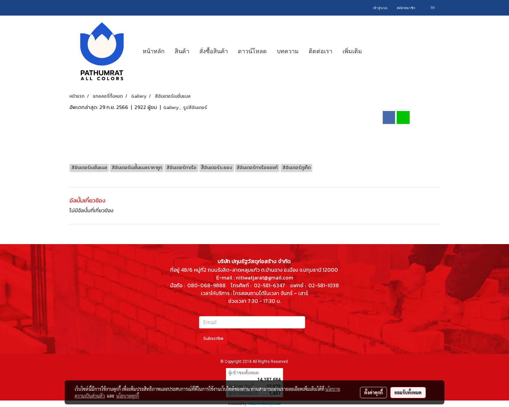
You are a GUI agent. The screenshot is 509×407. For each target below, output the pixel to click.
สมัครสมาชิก (406, 8)
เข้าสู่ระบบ (380, 8)
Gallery (171, 107)
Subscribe (213, 338)
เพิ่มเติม (352, 51)
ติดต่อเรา (320, 51)
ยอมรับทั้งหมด (408, 392)
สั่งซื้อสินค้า (213, 51)
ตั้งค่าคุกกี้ (373, 392)
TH (430, 7)
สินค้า (182, 51)
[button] (372, 51)
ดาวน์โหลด (252, 51)
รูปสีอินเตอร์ (195, 107)
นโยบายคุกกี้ (127, 396)
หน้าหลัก (154, 51)
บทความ (288, 51)
